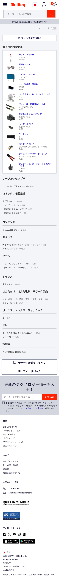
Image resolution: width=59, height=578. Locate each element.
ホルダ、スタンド (13, 303)
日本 (6, 552)
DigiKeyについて (10, 427)
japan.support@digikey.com (17, 493)
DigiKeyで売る (9, 434)
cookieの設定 (8, 570)
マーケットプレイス (11, 431)
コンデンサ (9, 222)
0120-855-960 (11, 488)
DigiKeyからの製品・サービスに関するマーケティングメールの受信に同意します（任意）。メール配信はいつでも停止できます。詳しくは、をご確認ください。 (31, 407)
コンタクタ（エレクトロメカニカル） (21, 333)
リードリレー (11, 337)
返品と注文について (11, 473)
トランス (8, 276)
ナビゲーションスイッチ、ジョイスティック (24, 245)
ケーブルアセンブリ (14, 178)
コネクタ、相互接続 (14, 193)
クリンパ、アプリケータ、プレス (20, 264)
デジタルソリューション (13, 442)
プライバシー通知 (33, 408)
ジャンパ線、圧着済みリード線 (19, 186)
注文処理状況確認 (10, 465)
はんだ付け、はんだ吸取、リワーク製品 (25, 291)
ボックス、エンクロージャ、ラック (23, 310)
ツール (6, 256)
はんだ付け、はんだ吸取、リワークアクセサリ (25, 299)
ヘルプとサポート (10, 461)
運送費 (6, 469)
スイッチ (8, 237)
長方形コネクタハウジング (18, 209)
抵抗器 (6, 344)
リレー (6, 325)
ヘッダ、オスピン (14, 205)
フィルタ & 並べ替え (31, 38)
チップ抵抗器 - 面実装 (15, 352)
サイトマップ (8, 438)
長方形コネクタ (12, 201)
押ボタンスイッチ (14, 249)
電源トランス (11, 284)
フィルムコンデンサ (14, 230)
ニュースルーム (9, 446)
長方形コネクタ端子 (15, 213)
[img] (18, 5)
